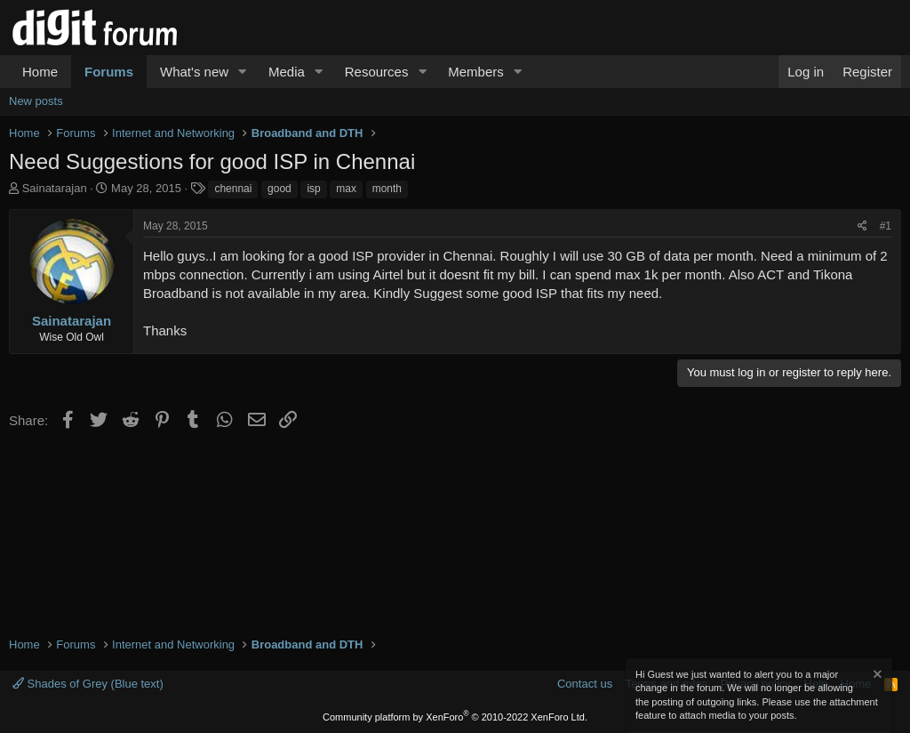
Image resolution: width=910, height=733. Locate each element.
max (346, 188)
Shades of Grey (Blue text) (88, 683)
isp (313, 188)
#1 (885, 226)
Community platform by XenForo (455, 717)
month (387, 188)
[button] (242, 71)
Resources (377, 71)
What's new (194, 71)
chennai (232, 188)
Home (40, 71)
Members (476, 71)
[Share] (862, 226)
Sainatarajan (54, 188)
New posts (36, 101)
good (279, 188)
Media (286, 71)
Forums (108, 71)
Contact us (584, 683)
